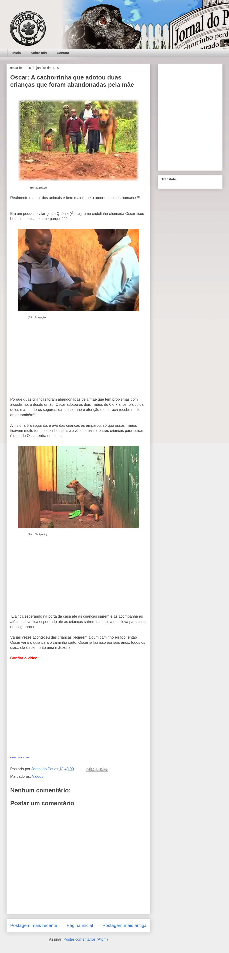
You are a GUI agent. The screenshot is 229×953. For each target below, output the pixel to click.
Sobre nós (39, 53)
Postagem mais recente (33, 925)
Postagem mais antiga (124, 925)
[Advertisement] (78, 362)
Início (16, 53)
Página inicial (80, 925)
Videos (37, 776)
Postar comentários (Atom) (86, 939)
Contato (63, 53)
